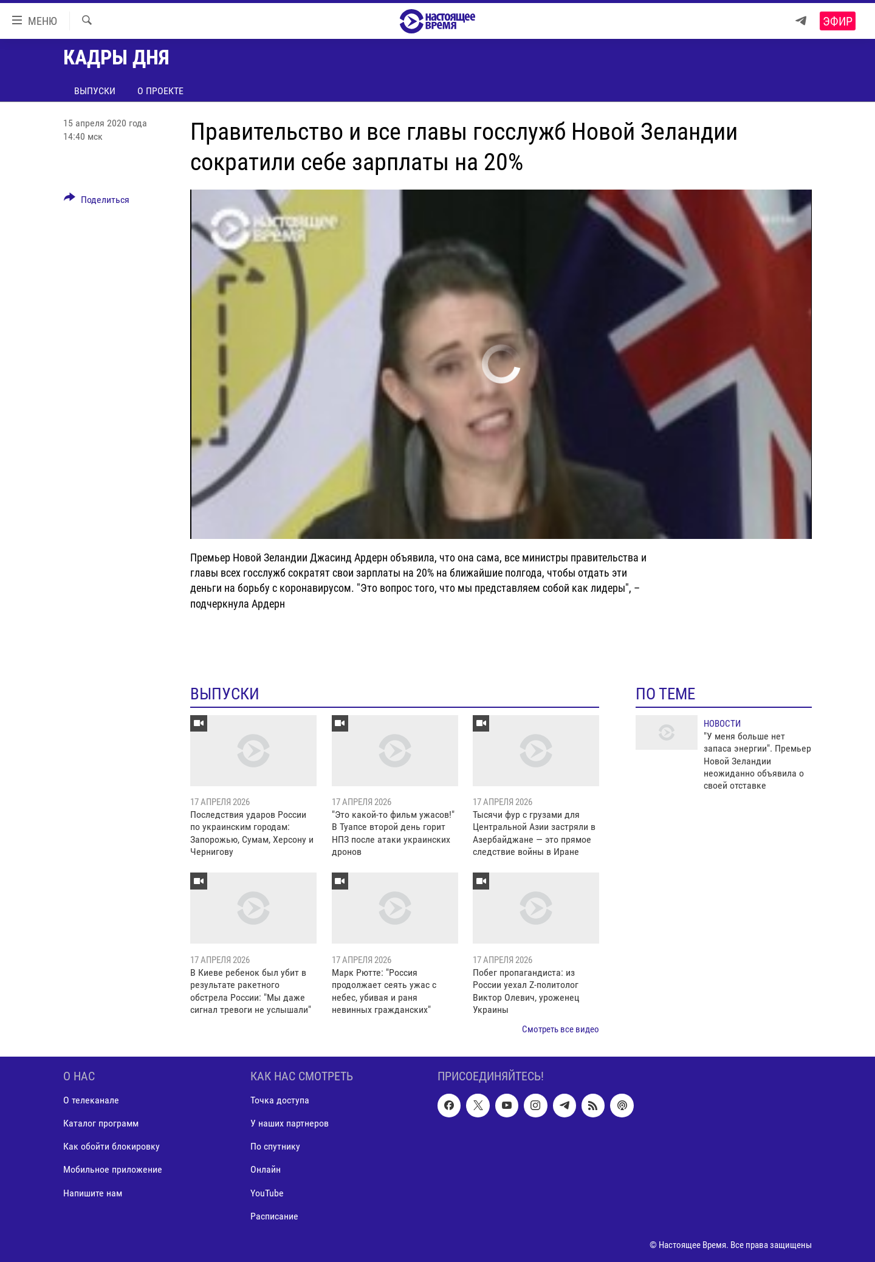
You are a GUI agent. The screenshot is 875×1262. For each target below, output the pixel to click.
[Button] (96, 202)
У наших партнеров (289, 1123)
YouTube (267, 1192)
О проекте (160, 91)
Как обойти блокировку (111, 1146)
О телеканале (91, 1100)
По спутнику (275, 1146)
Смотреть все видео (560, 1029)
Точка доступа (279, 1100)
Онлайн (265, 1169)
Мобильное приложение (112, 1169)
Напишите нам (92, 1192)
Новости (722, 723)
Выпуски (94, 91)
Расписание (274, 1215)
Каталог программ (101, 1123)
